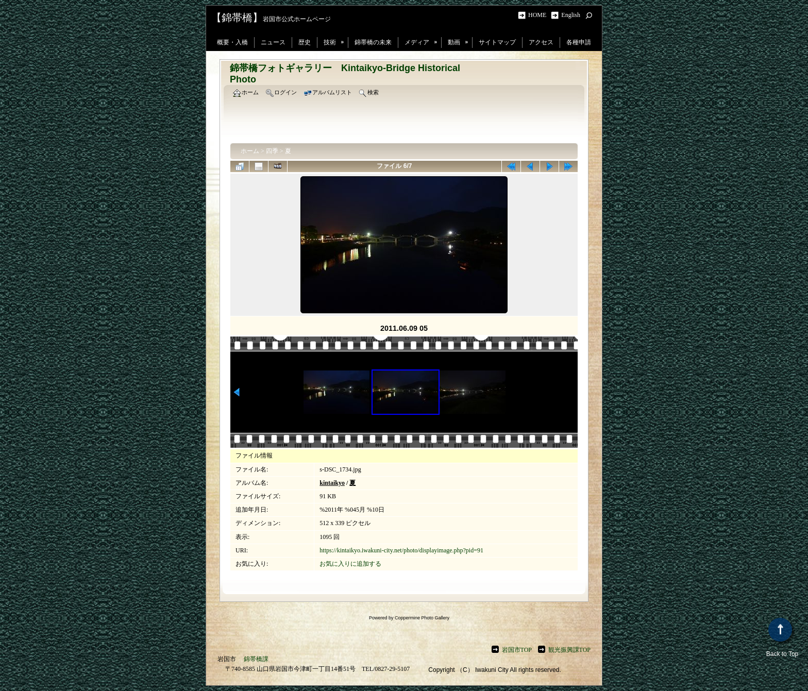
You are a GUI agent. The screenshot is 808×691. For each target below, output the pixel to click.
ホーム (250, 151)
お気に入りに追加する (350, 563)
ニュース (273, 42)
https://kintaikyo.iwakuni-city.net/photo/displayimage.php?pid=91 (401, 550)
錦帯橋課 (256, 659)
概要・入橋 (232, 42)
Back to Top (782, 638)
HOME (538, 15)
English (570, 15)
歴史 (304, 42)
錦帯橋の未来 (373, 42)
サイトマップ (497, 42)
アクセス (541, 42)
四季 (272, 151)
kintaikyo (332, 482)
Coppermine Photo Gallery (422, 617)
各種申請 (578, 42)
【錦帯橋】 (237, 17)
